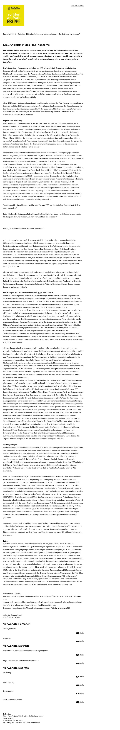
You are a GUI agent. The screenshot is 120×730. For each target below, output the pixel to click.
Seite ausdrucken (77, 6)
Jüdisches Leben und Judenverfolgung (42, 34)
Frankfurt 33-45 (10, 34)
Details (81, 633)
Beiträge (21, 34)
